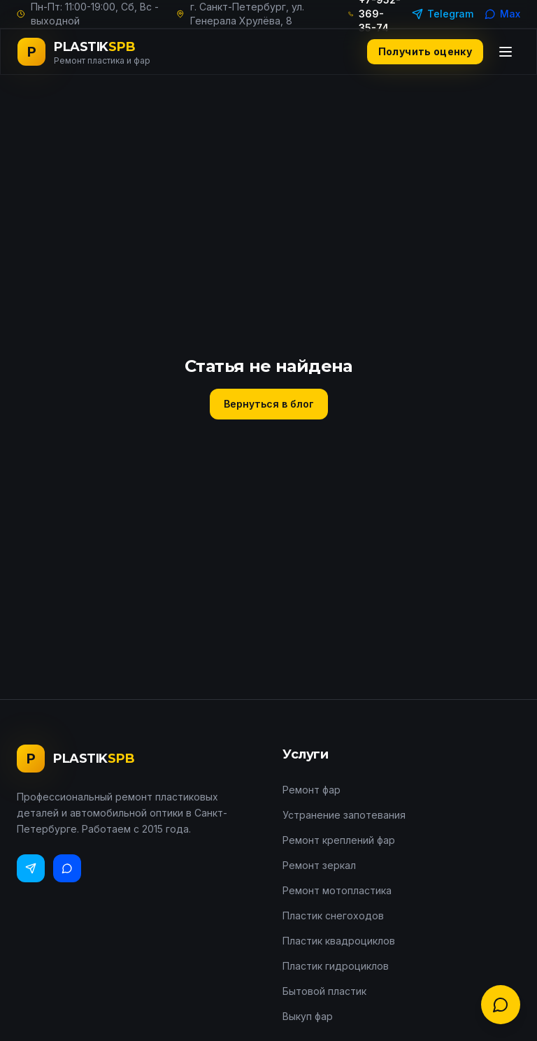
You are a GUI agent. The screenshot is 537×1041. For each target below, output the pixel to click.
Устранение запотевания (344, 815)
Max (502, 14)
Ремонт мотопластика (337, 890)
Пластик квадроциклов (338, 941)
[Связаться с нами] (500, 1004)
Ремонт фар (311, 790)
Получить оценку (425, 51)
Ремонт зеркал (319, 865)
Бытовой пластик (324, 991)
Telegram (442, 14)
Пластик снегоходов (333, 915)
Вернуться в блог (269, 404)
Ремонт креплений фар (338, 840)
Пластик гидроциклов (335, 966)
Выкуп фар (307, 1016)
